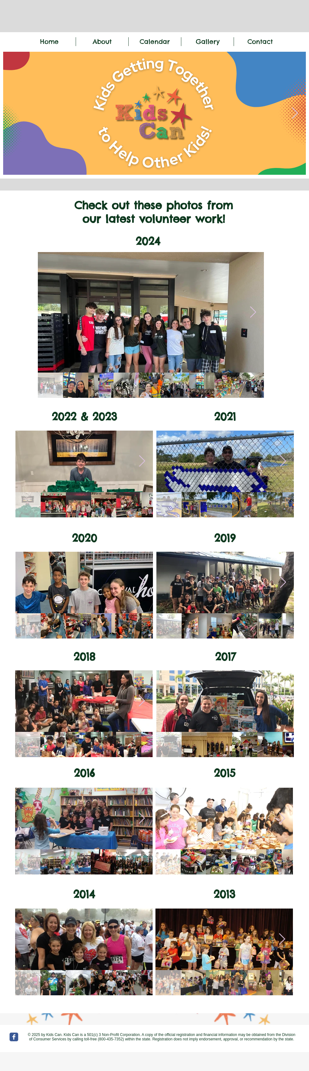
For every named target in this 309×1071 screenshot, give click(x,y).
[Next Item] (295, 113)
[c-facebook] (13, 1037)
